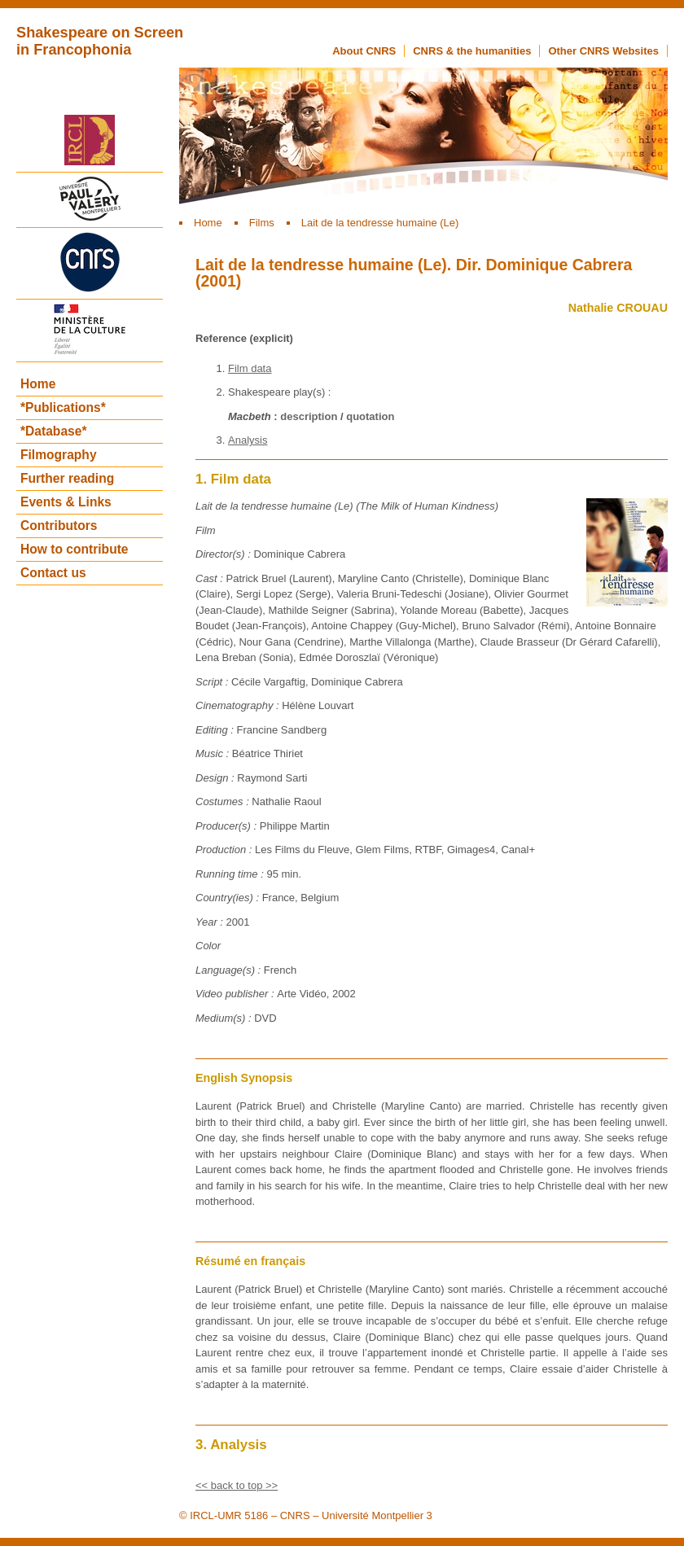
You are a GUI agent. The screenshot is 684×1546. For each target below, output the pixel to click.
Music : (213, 753)
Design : (216, 778)
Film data (249, 368)
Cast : (210, 578)
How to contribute (74, 549)
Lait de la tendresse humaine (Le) (380, 223)
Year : (210, 922)
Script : (213, 682)
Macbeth (249, 416)
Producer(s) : (227, 826)
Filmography (58, 455)
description (308, 416)
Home (208, 223)
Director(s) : (224, 554)
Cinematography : (238, 705)
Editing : (216, 730)
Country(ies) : (228, 897)
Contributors (58, 525)
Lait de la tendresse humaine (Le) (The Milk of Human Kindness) (346, 506)
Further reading (67, 478)
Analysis (247, 440)
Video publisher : (236, 994)
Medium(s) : (224, 1018)
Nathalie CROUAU (618, 307)
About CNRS (364, 51)
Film (205, 530)
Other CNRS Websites (603, 51)
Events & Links (66, 502)
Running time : (230, 874)
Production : (225, 849)
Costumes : (223, 801)
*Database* (53, 431)
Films (261, 223)
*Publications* (63, 407)
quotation (370, 416)
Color (208, 945)
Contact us (53, 573)
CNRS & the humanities (472, 51)
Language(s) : (229, 970)
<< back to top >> (236, 1485)
